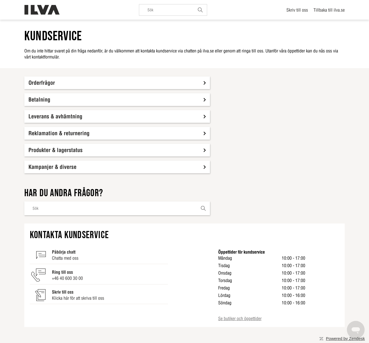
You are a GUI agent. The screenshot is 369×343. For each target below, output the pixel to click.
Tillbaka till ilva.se (329, 10)
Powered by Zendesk (345, 338)
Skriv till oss (297, 10)
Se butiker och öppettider (240, 318)
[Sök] (173, 9)
